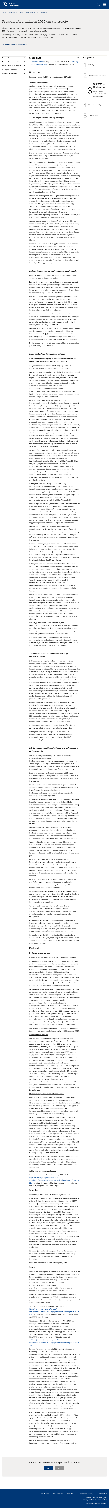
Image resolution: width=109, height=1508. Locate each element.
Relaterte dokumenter (9, 73)
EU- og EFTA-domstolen (10, 70)
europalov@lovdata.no (99, 1503)
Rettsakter (11, 12)
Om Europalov (58, 1494)
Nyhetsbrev (45, 1494)
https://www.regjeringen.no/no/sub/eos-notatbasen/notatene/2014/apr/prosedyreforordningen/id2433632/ (54, 1311)
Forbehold (70, 1494)
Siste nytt (35, 57)
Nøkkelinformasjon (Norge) (11, 66)
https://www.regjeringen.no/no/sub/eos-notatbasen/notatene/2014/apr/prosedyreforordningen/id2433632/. (54, 1180)
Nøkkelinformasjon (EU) (10, 58)
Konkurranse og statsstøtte (16, 44)
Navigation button (104, 5)
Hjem (4, 12)
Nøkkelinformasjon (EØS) (10, 62)
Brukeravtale (102, 1494)
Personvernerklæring (86, 1494)
